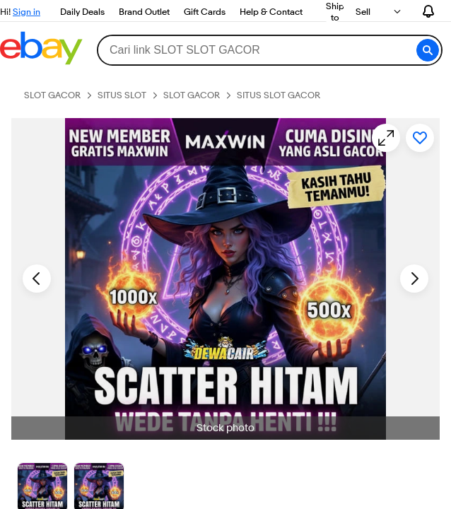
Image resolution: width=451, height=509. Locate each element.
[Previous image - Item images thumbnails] (37, 278)
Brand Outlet (144, 11)
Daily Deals (82, 11)
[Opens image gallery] (386, 138)
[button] (427, 50)
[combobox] (269, 50)
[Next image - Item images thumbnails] (414, 278)
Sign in (26, 11)
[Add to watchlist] (420, 138)
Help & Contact (271, 11)
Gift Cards (205, 11)
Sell (363, 11)
